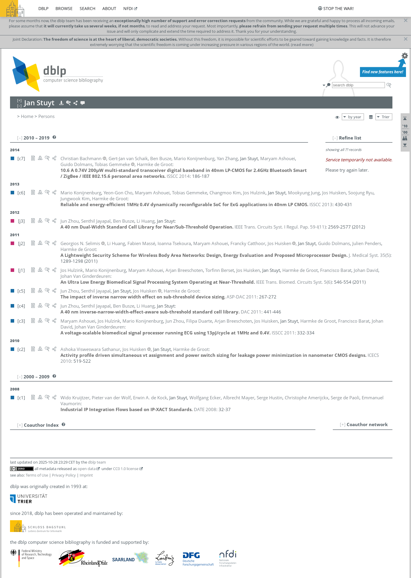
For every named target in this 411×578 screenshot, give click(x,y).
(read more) (302, 44)
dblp (43, 8)
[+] (342, 424)
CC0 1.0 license (125, 468)
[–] (335, 138)
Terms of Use (37, 475)
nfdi (128, 8)
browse (64, 8)
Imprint (86, 475)
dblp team (97, 462)
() (280, 227)
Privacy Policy (64, 475)
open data (87, 468)
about (109, 8)
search (87, 8)
